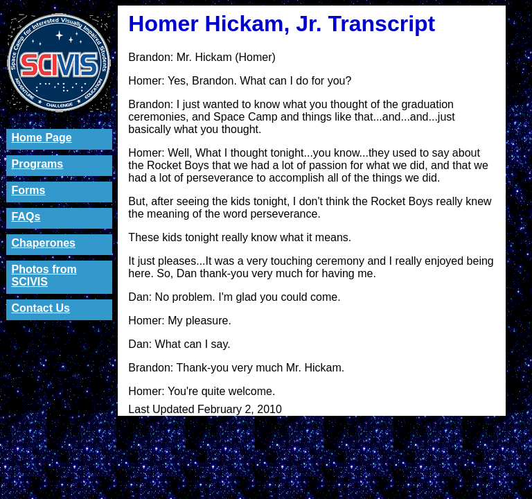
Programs (38, 164)
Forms (29, 190)
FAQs (26, 216)
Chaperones (44, 243)
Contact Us (41, 308)
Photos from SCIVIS (44, 275)
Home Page (42, 137)
